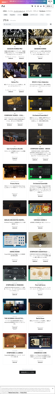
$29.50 (15, 195)
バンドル (10, 11)
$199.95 (40, 228)
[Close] (52, 391)
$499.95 (40, 91)
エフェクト (29, 11)
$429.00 (40, 362)
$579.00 (15, 328)
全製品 (5, 11)
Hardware (42, 11)
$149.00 (40, 125)
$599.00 (9, 125)
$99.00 (40, 58)
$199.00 (11, 58)
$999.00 (20, 125)
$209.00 (14, 228)
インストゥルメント (19, 11)
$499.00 (45, 159)
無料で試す (50, 2)
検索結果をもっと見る (27, 372)
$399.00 (14, 158)
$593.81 (15, 294)
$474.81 (15, 261)
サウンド (36, 11)
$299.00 (21, 58)
